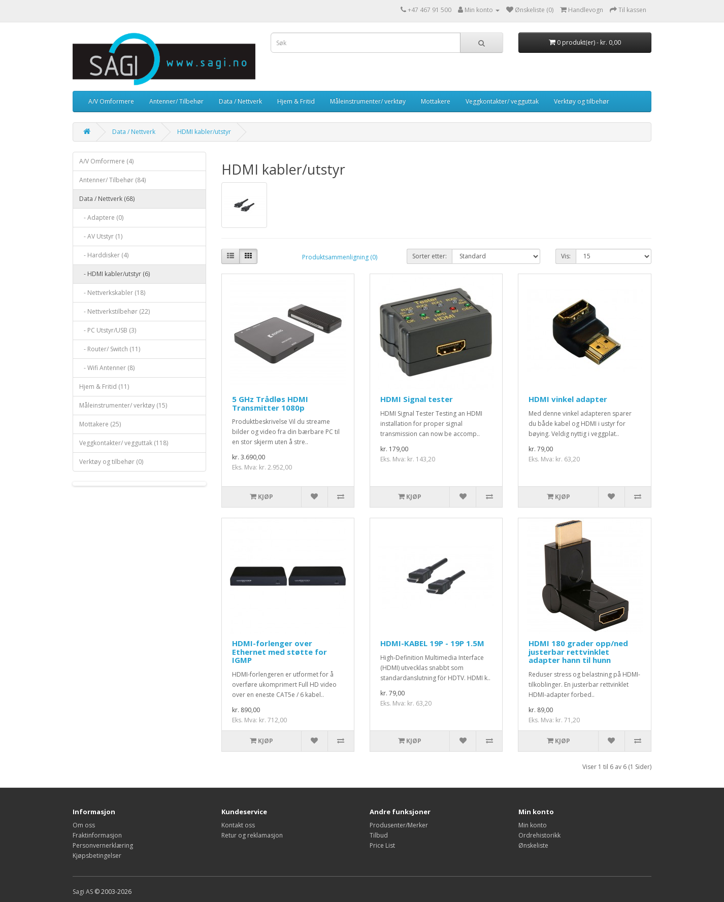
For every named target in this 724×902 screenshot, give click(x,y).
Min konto (532, 825)
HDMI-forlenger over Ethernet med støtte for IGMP (279, 651)
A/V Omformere (111, 101)
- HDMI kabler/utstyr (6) (114, 274)
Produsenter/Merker (399, 825)
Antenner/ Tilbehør (176, 101)
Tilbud (379, 835)
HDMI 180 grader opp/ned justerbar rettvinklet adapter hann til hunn (578, 651)
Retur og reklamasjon (252, 835)
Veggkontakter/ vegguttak (502, 101)
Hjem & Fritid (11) (104, 386)
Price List (382, 845)
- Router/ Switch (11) (109, 349)
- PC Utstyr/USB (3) (107, 330)
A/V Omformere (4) (106, 161)
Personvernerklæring (103, 845)
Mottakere (435, 101)
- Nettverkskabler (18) (112, 292)
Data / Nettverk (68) (107, 198)
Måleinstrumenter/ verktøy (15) (123, 405)
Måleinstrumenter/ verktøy (368, 101)
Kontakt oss (238, 825)
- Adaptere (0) (101, 217)
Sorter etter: (429, 256)
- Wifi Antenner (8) (107, 367)
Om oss (84, 825)
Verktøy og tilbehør (581, 101)
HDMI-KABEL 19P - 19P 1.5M (432, 643)
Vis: (566, 256)
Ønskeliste (533, 845)
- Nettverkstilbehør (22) (114, 311)
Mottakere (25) (100, 424)
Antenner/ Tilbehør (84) (112, 180)
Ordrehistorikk (539, 835)
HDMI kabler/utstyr (204, 131)
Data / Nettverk (240, 101)
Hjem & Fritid (296, 101)
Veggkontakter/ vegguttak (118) (123, 443)
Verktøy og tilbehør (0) (111, 461)
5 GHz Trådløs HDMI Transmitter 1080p (270, 403)
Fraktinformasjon (97, 835)
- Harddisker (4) (103, 255)
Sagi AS (83, 891)
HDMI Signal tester (416, 399)
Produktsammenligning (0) (339, 257)
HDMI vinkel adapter (568, 399)
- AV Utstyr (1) (100, 236)
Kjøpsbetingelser (97, 855)
